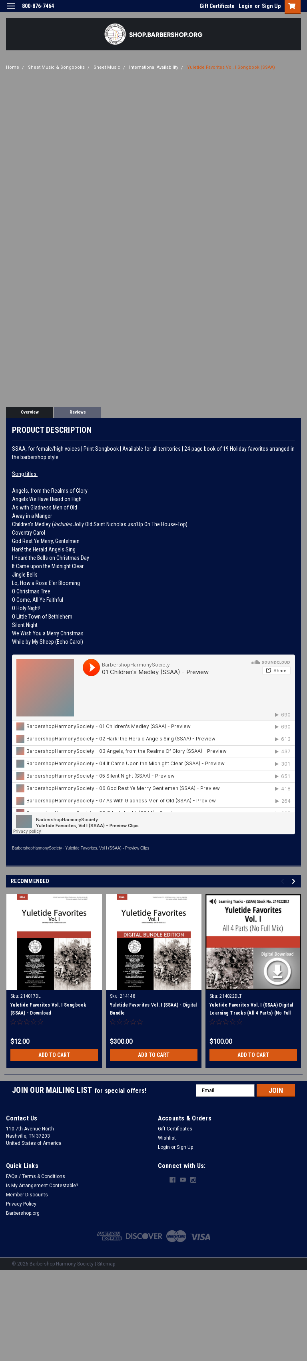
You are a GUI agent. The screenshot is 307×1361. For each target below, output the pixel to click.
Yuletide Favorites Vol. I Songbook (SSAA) (231, 67)
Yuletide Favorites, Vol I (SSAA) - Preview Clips (107, 848)
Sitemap (106, 1264)
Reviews (78, 412)
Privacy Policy (21, 1204)
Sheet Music (107, 67)
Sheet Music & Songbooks (56, 67)
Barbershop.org (23, 1213)
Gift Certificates (175, 1129)
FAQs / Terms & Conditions (35, 1176)
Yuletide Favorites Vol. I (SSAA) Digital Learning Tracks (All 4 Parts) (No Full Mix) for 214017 (251, 1013)
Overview (30, 412)
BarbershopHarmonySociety (37, 848)
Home (12, 67)
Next (295, 881)
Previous (284, 881)
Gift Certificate (217, 6)
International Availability (153, 67)
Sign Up (271, 6)
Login (246, 6)
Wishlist (167, 1138)
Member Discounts (27, 1195)
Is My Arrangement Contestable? (42, 1185)
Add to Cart (54, 1055)
